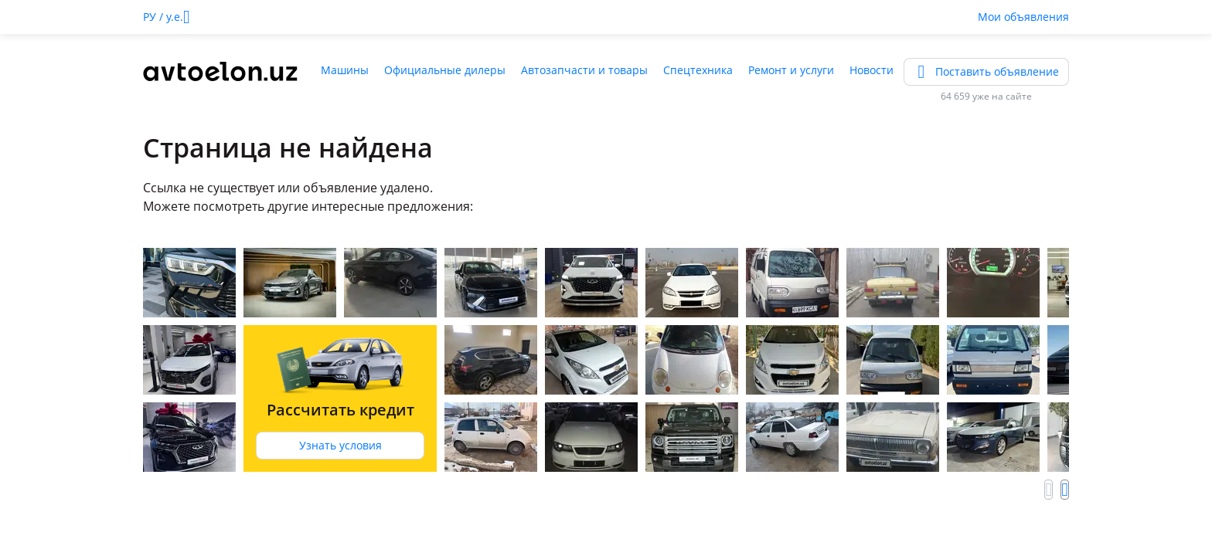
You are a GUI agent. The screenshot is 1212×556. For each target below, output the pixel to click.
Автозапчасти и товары (584, 70)
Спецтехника (698, 70)
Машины (345, 70)
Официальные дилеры (445, 70)
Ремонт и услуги (791, 70)
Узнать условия (340, 445)
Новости (871, 70)
